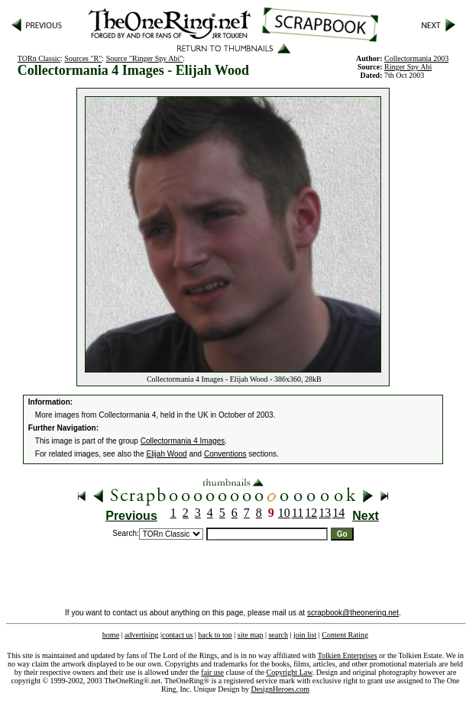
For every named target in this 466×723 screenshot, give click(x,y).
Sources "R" (83, 58)
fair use (212, 672)
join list (304, 635)
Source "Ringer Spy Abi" (144, 58)
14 (338, 512)
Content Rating (345, 635)
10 (284, 512)
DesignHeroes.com (280, 689)
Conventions (225, 454)
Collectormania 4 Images (183, 441)
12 (311, 512)
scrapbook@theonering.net (353, 612)
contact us (177, 635)
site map (251, 635)
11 (297, 512)
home (110, 635)
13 (325, 512)
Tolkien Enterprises (347, 655)
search (278, 635)
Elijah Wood (167, 454)
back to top (214, 635)
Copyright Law (289, 672)
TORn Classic (39, 58)
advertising (141, 635)
